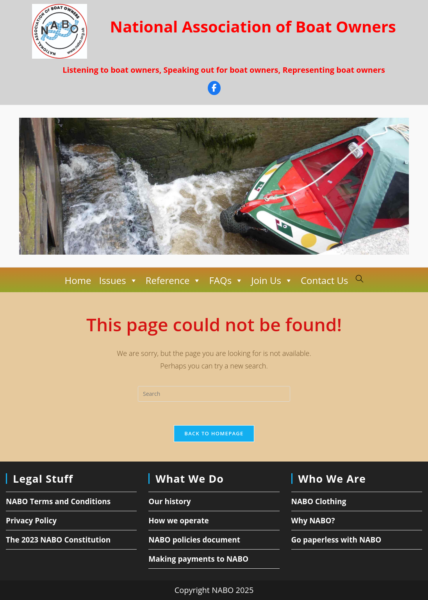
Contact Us (324, 280)
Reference (174, 280)
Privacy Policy (31, 521)
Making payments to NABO (198, 559)
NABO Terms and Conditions (58, 501)
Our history (169, 501)
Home (78, 280)
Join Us (272, 280)
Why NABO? (313, 521)
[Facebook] (214, 89)
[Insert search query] (214, 394)
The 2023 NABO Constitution (58, 540)
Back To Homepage (213, 433)
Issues (118, 280)
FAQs (226, 280)
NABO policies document (194, 540)
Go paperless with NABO (336, 540)
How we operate (178, 521)
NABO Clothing (318, 501)
